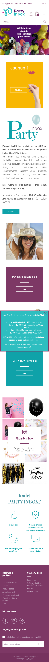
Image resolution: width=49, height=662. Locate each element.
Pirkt (24, 289)
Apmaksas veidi (8, 592)
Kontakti (30, 588)
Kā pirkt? (5, 586)
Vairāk (11, 212)
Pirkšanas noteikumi (10, 595)
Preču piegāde (8, 589)
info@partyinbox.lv (10, 3)
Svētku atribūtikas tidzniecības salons (35, 584)
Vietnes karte (32, 592)
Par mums (31, 580)
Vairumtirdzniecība (9, 582)
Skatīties (18, 90)
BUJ (4, 603)
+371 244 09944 (25, 3)
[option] (24, 40)
